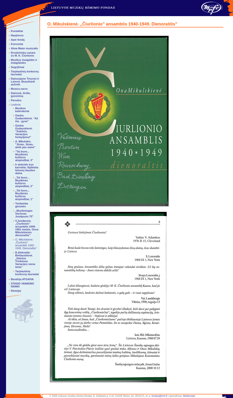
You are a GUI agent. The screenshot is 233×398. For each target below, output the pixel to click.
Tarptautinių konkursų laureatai (27, 273)
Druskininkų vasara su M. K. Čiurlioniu (23, 54)
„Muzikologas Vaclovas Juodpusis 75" (24, 213)
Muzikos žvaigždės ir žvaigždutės (24, 61)
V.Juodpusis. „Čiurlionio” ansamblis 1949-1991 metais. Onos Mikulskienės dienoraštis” (27, 228)
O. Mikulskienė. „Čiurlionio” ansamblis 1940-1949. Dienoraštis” (26, 244)
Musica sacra (19, 88)
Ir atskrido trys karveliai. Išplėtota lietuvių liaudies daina (26, 169)
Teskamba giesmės (21, 205)
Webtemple (189, 396)
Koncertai (17, 44)
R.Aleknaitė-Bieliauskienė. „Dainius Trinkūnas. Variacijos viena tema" (25, 259)
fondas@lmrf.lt (159, 396)
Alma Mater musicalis (24, 48)
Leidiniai (16, 104)
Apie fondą (18, 39)
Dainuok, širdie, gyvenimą (21, 94)
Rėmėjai (16, 290)
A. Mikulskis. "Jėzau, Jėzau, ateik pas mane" (25, 144)
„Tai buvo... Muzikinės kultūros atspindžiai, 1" (24, 195)
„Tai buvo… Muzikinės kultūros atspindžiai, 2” (24, 182)
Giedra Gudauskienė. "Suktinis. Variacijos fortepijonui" (24, 131)
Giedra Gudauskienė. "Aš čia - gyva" (26, 118)
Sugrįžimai (17, 67)
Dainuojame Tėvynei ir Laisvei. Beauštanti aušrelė (25, 81)
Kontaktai (17, 31)
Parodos (16, 100)
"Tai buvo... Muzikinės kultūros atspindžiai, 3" (24, 156)
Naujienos (17, 35)
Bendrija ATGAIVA (22, 279)
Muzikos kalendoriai (22, 110)
